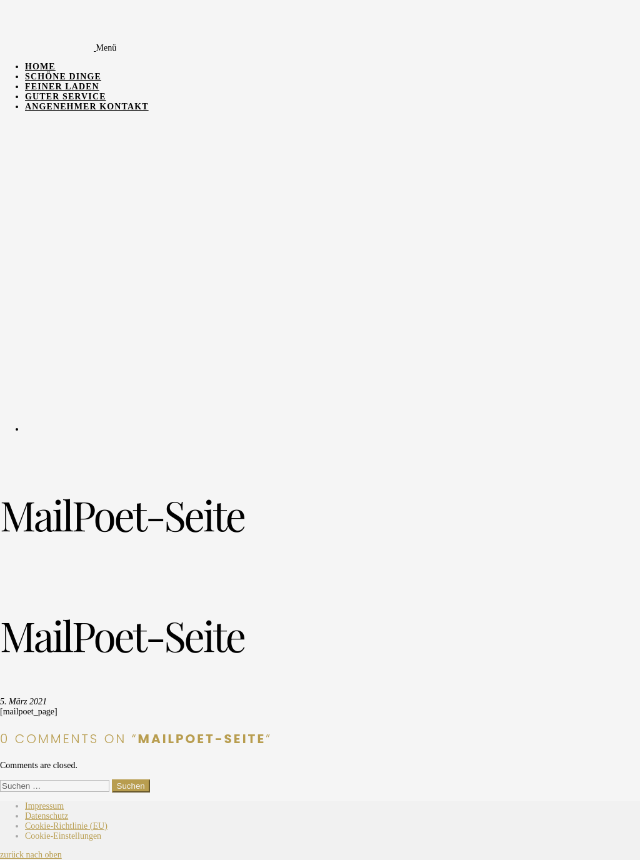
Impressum (44, 806)
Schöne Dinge (63, 76)
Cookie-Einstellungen (63, 836)
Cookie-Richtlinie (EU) (66, 826)
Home (40, 66)
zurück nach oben (31, 854)
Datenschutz (46, 816)
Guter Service (65, 96)
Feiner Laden (62, 86)
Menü (106, 47)
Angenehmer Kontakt (87, 106)
